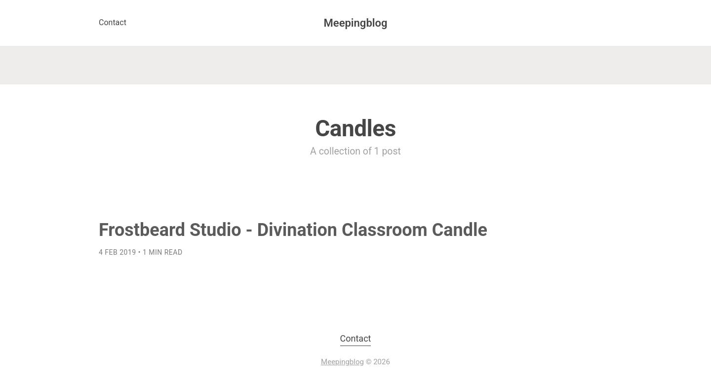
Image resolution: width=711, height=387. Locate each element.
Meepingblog (356, 23)
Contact (112, 22)
